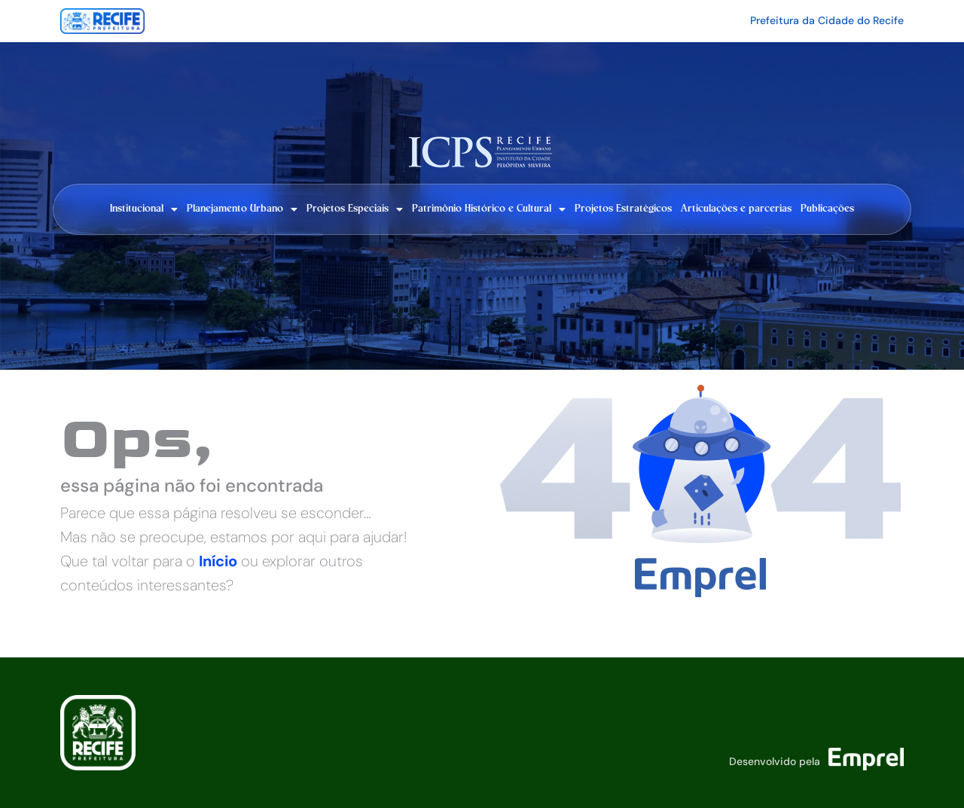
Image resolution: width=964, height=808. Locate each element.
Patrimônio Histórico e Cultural (489, 209)
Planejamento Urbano (242, 209)
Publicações (827, 208)
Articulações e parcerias (736, 208)
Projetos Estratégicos (623, 208)
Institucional (144, 209)
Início (218, 561)
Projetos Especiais (355, 209)
